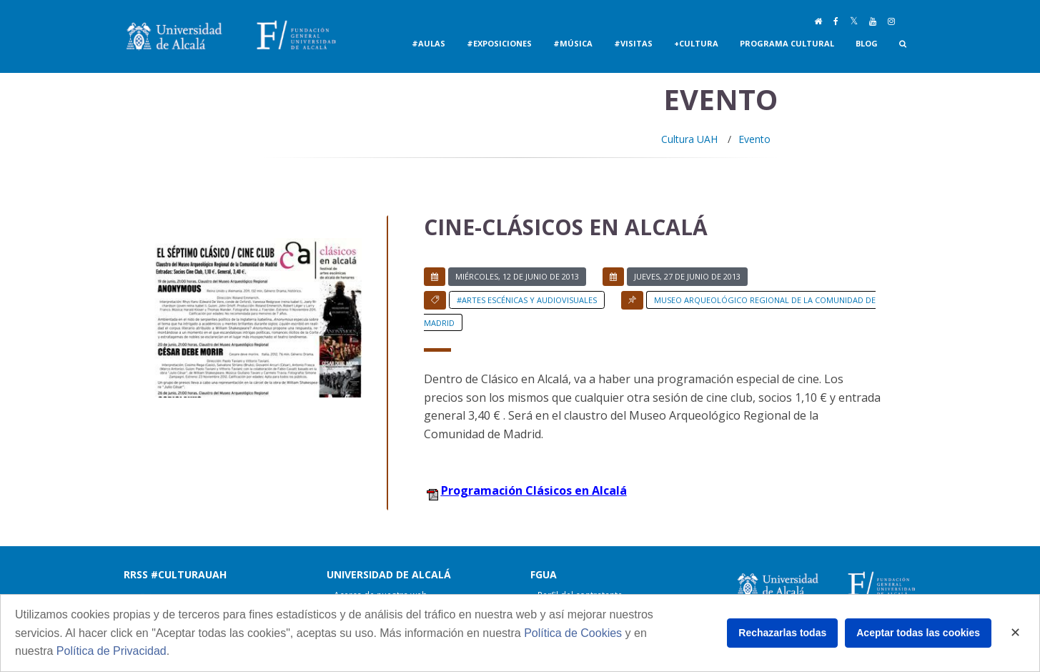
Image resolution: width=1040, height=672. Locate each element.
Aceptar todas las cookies (918, 632)
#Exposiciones (499, 43)
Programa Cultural (787, 43)
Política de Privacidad (111, 651)
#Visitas (633, 43)
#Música (573, 43)
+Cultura (696, 43)
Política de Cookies (573, 633)
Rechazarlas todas (782, 632)
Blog (867, 43)
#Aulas (428, 43)
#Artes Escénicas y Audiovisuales (527, 300)
